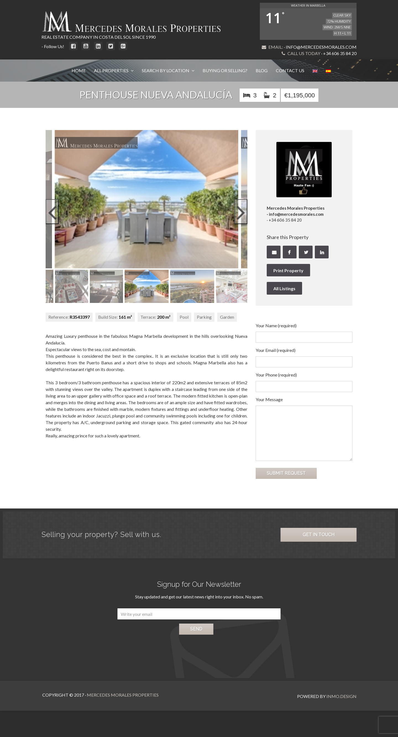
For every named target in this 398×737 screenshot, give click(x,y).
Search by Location (166, 70)
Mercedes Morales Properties (122, 694)
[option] (146, 199)
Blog (262, 70)
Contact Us (290, 70)
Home (79, 70)
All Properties (111, 70)
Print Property (288, 270)
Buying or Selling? (225, 70)
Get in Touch (318, 534)
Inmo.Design (341, 694)
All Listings (284, 288)
